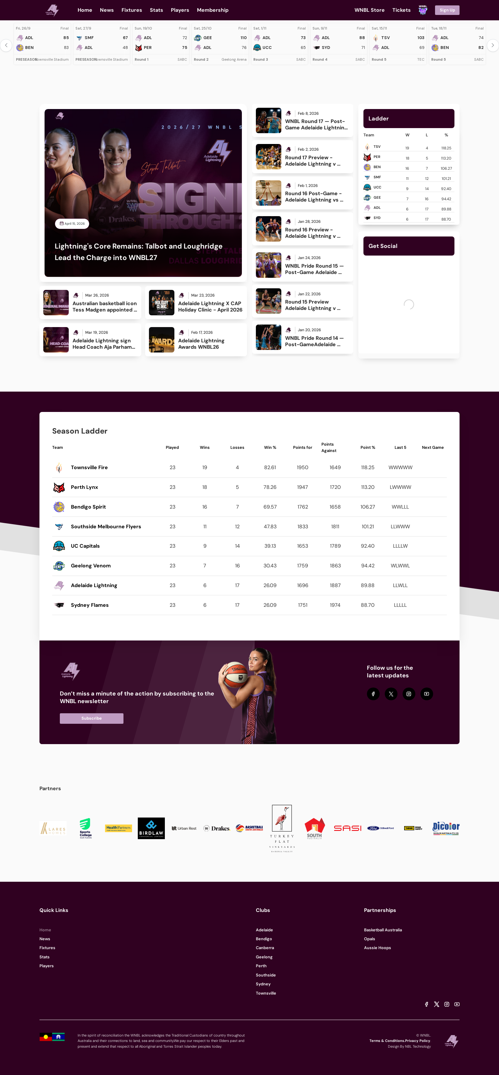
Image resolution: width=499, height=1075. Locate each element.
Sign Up (447, 10)
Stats (44, 957)
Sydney (263, 984)
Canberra (265, 947)
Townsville (266, 993)
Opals (369, 938)
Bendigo (264, 938)
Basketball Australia (383, 930)
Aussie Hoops (377, 947)
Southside (266, 975)
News (44, 938)
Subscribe (91, 718)
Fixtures (47, 947)
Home (45, 930)
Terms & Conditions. (387, 1040)
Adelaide (264, 930)
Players (46, 966)
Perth (261, 966)
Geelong (264, 957)
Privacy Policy (417, 1040)
